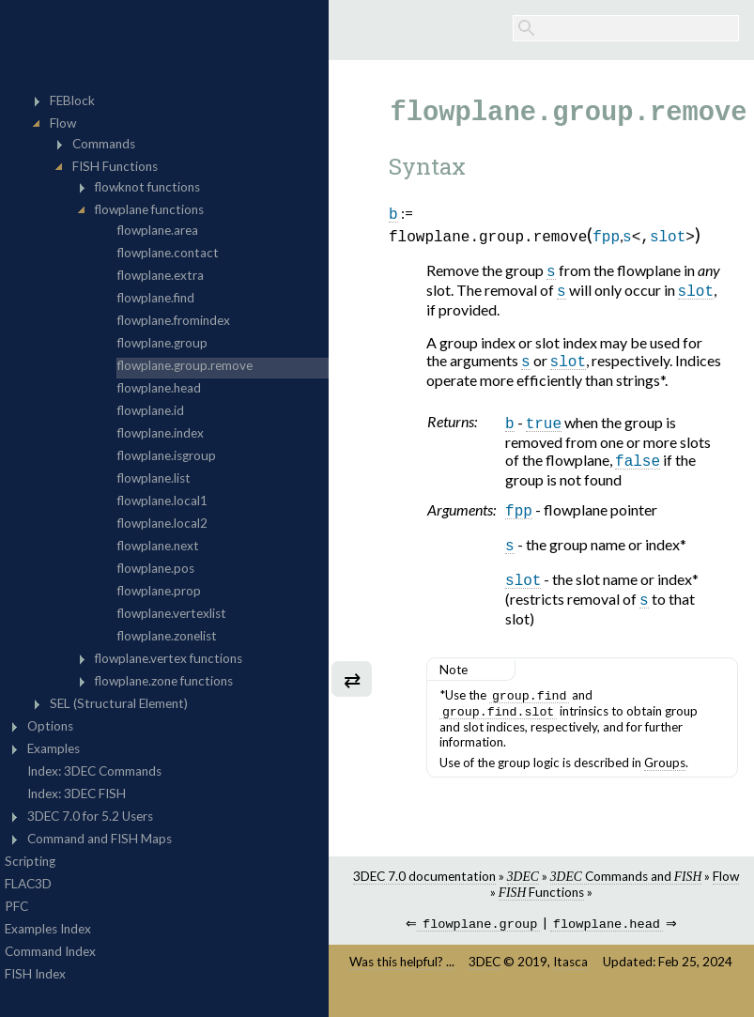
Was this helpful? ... (401, 980)
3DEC (484, 980)
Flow (726, 893)
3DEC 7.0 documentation (424, 893)
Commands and (625, 893)
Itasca (570, 980)
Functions (541, 909)
